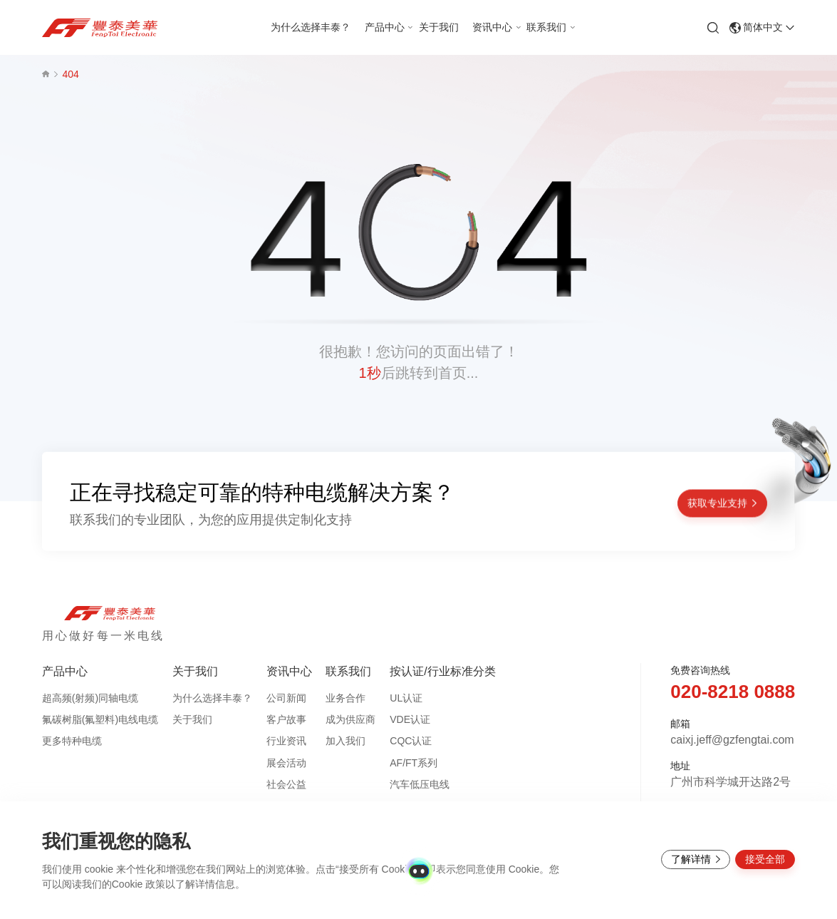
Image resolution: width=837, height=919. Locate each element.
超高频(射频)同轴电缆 (90, 698)
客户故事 (286, 719)
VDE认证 (410, 719)
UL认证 (406, 698)
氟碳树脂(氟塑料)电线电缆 (100, 719)
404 (70, 74)
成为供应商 (350, 719)
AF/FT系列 (413, 763)
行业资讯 (286, 740)
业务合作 (345, 698)
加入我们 (345, 740)
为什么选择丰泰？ (212, 698)
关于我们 (192, 719)
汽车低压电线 (419, 784)
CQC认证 (411, 740)
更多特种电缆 (72, 740)
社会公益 (286, 784)
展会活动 (286, 763)
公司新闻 (286, 698)
